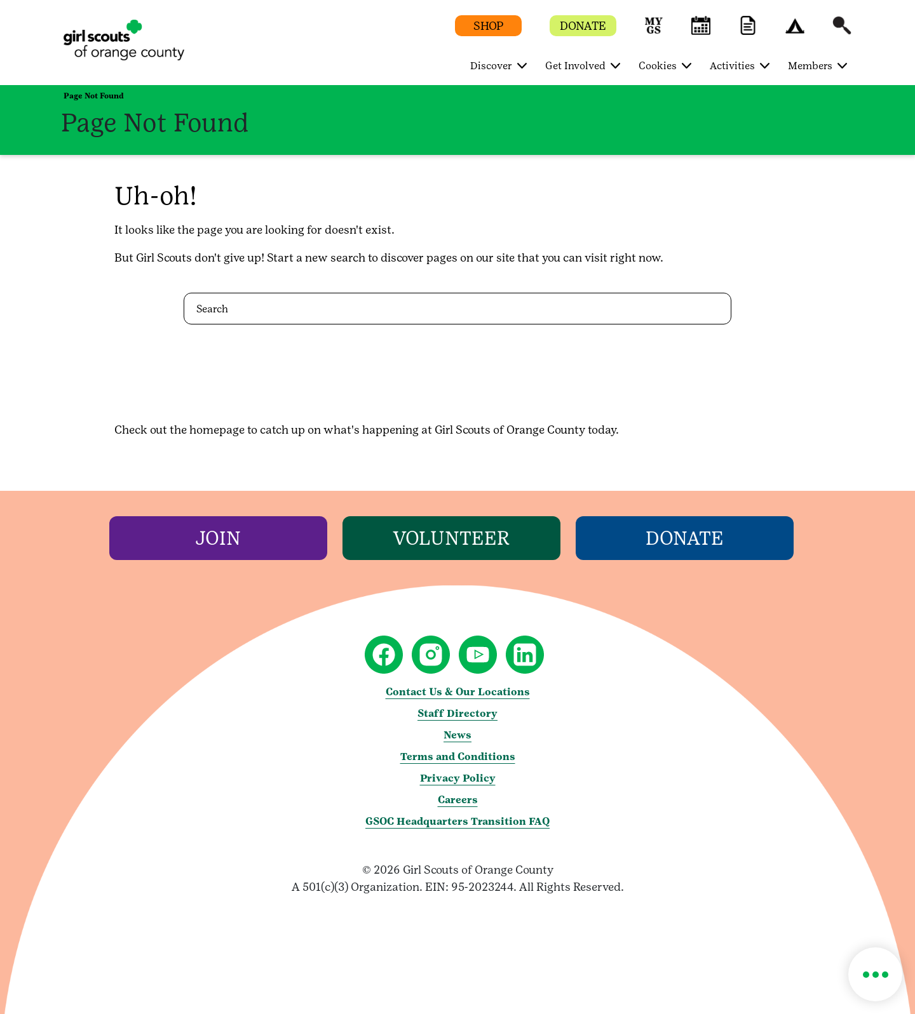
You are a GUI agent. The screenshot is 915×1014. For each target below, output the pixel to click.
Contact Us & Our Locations (458, 692)
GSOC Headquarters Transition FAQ (457, 821)
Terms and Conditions (457, 756)
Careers (458, 800)
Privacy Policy (458, 778)
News (457, 735)
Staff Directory (457, 713)
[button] (653, 31)
